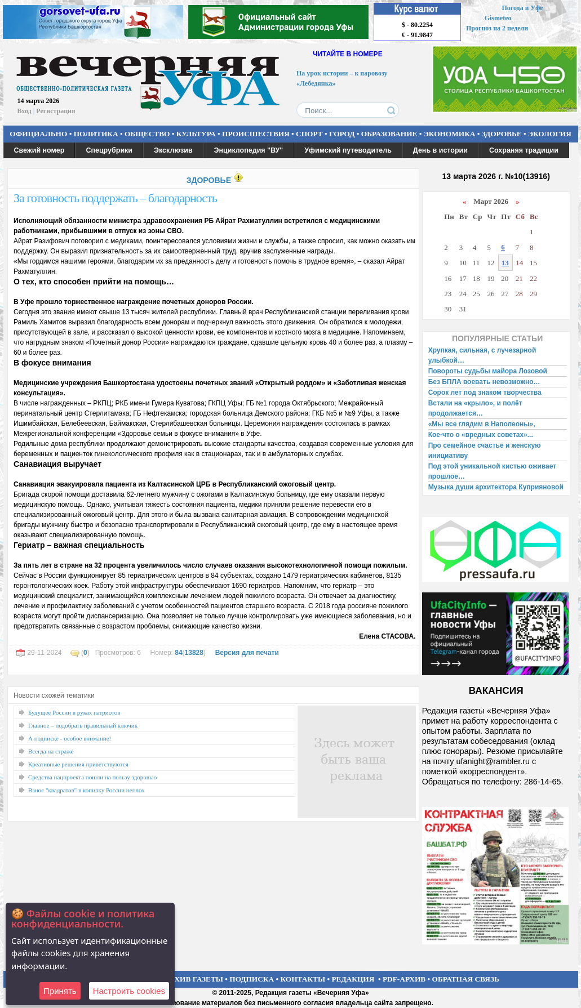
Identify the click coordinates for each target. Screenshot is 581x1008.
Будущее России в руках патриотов (74, 712)
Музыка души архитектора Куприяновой (496, 487)
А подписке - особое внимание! (69, 738)
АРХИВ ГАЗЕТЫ (194, 979)
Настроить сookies (129, 991)
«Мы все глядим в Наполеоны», (481, 424)
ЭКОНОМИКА (450, 134)
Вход (24, 111)
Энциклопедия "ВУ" (248, 150)
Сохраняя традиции (523, 150)
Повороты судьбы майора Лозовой (487, 371)
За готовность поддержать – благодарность (115, 198)
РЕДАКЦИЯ (352, 979)
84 (178, 653)
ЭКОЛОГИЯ (549, 134)
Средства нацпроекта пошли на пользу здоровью (92, 777)
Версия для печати (247, 653)
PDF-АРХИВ (404, 979)
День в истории (440, 150)
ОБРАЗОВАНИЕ (389, 134)
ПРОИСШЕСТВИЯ (256, 134)
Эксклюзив (173, 150)
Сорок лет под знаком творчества (485, 392)
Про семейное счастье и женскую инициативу (484, 450)
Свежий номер (39, 150)
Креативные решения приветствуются (78, 764)
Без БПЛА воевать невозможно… (484, 382)
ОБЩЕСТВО (147, 134)
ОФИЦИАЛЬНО (38, 134)
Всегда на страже (51, 751)
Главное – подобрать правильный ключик (83, 725)
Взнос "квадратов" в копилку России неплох (86, 790)
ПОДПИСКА (251, 979)
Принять (60, 991)
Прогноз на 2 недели (497, 28)
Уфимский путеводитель (348, 150)
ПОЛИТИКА (96, 134)
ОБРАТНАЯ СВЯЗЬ (465, 979)
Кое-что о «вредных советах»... (480, 435)
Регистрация (55, 111)
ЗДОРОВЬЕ (502, 134)
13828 (194, 653)
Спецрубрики (109, 150)
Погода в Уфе (522, 8)
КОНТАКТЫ (303, 979)
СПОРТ (309, 134)
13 (505, 262)
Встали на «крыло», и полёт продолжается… (475, 408)
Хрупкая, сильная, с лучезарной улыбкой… (482, 355)
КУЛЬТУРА (196, 134)
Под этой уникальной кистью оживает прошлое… (492, 471)
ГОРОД (341, 134)
